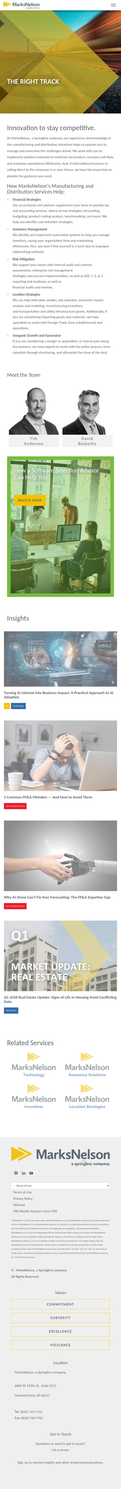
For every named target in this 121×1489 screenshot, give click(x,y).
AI (7, 706)
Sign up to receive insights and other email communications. (60, 1462)
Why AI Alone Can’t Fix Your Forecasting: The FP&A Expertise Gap (57, 897)
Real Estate (11, 1010)
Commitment (60, 1304)
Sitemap (19, 1205)
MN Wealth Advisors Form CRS (35, 1211)
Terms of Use (22, 1192)
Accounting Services (15, 806)
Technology (18, 706)
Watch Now (30, 500)
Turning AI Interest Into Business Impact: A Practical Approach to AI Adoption (58, 694)
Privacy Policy (23, 1198)
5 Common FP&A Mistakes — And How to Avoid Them (48, 797)
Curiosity (60, 1317)
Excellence (60, 1331)
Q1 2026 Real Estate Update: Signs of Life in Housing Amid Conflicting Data (60, 999)
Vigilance (60, 1345)
